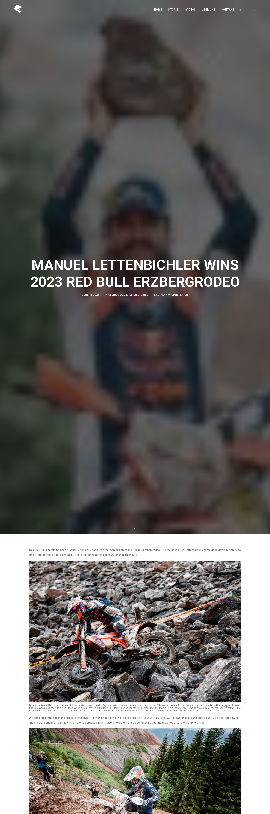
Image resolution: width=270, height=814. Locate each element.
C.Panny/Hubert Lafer (173, 315)
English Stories (137, 315)
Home (158, 12)
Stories (174, 12)
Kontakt (228, 12)
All (122, 315)
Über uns (209, 12)
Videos (191, 12)
